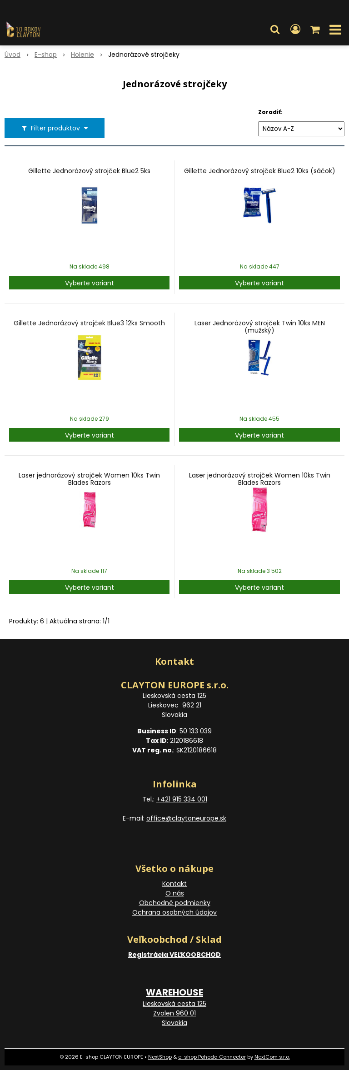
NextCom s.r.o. (272, 1056)
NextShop (160, 1056)
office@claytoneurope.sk (186, 818)
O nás (174, 893)
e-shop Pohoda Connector (212, 1056)
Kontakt (174, 883)
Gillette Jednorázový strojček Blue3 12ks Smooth (89, 323)
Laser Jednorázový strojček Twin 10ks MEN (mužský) (259, 326)
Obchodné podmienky (174, 902)
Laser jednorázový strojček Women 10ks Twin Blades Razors (89, 479)
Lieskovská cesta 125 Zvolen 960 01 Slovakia (174, 1013)
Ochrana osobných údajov (174, 912)
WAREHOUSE (174, 992)
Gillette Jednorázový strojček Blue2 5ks (89, 170)
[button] (275, 29)
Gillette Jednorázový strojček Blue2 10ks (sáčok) (259, 170)
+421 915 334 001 (181, 799)
